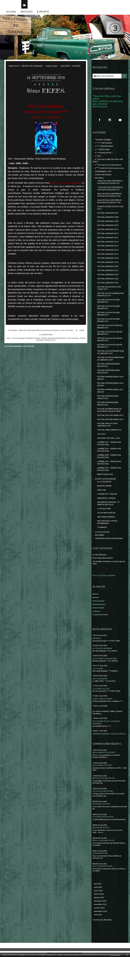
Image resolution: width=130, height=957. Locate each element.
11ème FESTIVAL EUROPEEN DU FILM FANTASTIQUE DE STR (110, 190)
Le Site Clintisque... (100, 556)
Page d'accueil (51, 68)
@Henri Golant (98, 842)
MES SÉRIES (99, 537)
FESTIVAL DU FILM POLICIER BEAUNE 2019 (108, 322)
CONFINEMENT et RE (103, 173)
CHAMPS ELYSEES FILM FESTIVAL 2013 (110, 209)
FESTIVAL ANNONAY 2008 (107, 219)
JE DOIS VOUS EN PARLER (105, 480)
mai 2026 (97, 885)
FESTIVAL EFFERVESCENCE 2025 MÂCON (110, 392)
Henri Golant (98, 609)
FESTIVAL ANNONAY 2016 (107, 251)
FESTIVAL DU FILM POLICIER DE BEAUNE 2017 (109, 347)
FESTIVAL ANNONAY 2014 (107, 243)
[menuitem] (11, 13)
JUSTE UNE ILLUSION (102, 700)
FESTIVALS (69, 332)
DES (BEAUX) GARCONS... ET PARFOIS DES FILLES (108, 505)
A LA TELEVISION (104, 483)
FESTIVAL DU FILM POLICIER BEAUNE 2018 (108, 315)
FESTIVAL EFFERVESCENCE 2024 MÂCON (110, 386)
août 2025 (98, 916)
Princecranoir (98, 793)
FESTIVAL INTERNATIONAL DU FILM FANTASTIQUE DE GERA (109, 412)
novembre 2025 (100, 906)
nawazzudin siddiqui (57, 340)
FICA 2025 (101, 436)
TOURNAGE (102, 529)
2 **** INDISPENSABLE (104, 148)
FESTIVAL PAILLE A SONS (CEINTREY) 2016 (107, 426)
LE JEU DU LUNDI (104, 510)
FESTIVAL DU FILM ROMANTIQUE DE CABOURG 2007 (110, 354)
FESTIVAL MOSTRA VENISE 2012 (110, 417)
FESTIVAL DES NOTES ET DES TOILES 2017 (109, 289)
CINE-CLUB (101, 492)
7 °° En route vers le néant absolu (108, 166)
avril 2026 (98, 889)
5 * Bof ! (98, 158)
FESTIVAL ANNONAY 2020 (107, 268)
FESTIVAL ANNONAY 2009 (107, 223)
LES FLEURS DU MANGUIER (105, 660)
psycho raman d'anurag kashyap (26, 340)
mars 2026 (98, 892)
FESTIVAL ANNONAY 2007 (107, 215)
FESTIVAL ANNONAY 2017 (107, 256)
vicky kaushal (73, 340)
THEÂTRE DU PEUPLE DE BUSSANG (109, 540)
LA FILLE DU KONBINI (102, 650)
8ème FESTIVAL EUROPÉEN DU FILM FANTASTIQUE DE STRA (109, 196)
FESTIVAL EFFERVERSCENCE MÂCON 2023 (108, 373)
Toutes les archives (102, 922)
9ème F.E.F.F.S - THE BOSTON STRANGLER (26, 68)
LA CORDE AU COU (101, 690)
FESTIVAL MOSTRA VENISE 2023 (110, 421)
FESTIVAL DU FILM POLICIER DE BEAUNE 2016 (109, 341)
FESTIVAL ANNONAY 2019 (107, 264)
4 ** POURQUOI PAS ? (104, 154)
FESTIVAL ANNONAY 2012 (107, 235)
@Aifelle (96, 829)
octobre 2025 (99, 909)
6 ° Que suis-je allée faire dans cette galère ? (108, 162)
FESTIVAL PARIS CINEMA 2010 (109, 432)
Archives (27, 13)
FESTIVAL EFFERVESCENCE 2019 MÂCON (110, 379)
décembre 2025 (100, 903)
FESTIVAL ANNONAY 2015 (107, 247)
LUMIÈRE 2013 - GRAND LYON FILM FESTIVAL (109, 464)
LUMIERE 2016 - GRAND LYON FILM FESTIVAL (109, 451)
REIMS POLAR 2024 (105, 476)
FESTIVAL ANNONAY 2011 (107, 231)
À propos (43, 13)
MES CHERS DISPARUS (106, 518)
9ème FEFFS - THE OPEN (70, 68)
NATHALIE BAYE (100, 680)
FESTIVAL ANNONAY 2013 (107, 239)
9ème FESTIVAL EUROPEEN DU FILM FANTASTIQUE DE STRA (42, 332)
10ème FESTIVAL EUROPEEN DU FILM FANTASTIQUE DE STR (110, 184)
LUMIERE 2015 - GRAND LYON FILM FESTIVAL (109, 445)
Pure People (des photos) (103, 560)
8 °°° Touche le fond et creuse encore (109, 170)
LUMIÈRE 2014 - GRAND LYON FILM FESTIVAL (109, 471)
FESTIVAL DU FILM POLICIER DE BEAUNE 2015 (109, 334)
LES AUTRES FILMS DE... (106, 514)
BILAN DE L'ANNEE (104, 487)
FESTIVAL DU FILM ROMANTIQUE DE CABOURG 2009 (110, 360)
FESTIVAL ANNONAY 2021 (107, 272)
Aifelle (95, 855)
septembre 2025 (100, 913)
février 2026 (99, 896)
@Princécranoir (99, 780)
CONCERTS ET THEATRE (107, 496)
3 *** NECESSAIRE (102, 151)
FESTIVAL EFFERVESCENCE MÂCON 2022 (108, 405)
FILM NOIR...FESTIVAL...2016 (108, 440)
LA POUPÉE (98, 670)
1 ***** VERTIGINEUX (103, 145)
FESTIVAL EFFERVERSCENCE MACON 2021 (108, 367)
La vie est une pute (102, 533)
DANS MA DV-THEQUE (106, 500)
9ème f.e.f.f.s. (50, 342)
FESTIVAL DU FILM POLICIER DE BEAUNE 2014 (109, 328)
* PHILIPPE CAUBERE (103, 141)
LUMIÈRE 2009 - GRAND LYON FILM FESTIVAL (109, 458)
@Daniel (96, 754)
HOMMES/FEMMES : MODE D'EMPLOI (109, 735)
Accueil (11, 13)
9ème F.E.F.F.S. (46, 92)
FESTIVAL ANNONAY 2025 (107, 284)
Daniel (95, 806)
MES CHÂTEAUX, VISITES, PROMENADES (107, 524)
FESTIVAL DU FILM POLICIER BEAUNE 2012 (108, 302)
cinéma (44, 340)
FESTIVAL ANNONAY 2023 (107, 276)
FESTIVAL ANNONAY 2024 (107, 280)
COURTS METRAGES (103, 176)
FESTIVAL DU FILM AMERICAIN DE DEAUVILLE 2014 (110, 296)
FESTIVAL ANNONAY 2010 (107, 227)
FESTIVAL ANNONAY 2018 (107, 260)
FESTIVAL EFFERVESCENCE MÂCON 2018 (108, 399)
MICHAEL (97, 640)
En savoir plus (115, 955)
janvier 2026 (99, 899)
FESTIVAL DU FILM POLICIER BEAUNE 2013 (108, 309)
